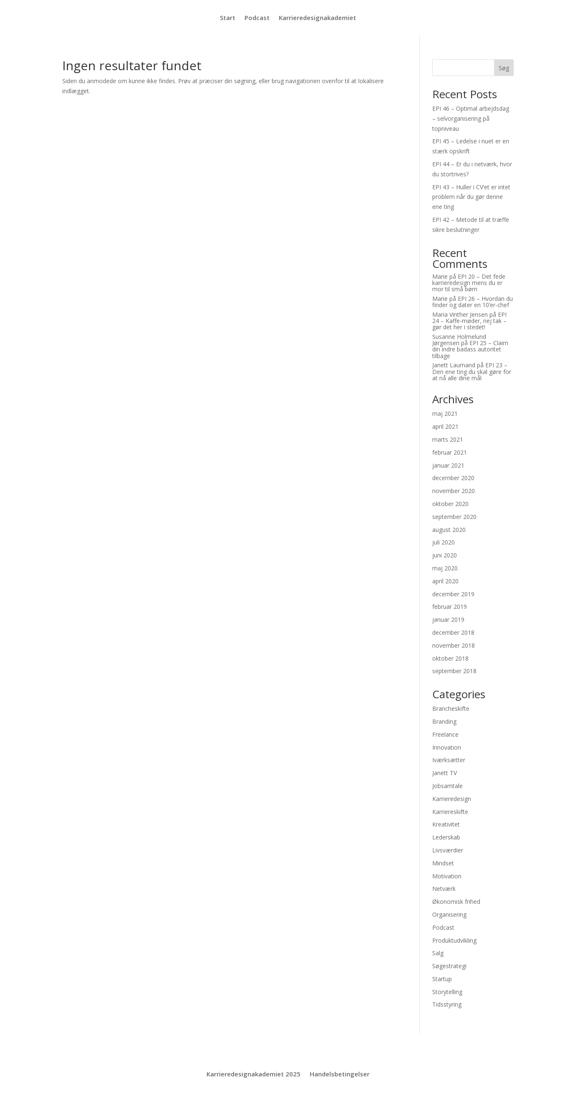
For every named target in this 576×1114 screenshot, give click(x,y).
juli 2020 (443, 542)
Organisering (449, 914)
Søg (504, 68)
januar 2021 (448, 465)
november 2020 (453, 491)
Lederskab (446, 837)
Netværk (444, 889)
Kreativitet (446, 824)
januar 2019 (448, 619)
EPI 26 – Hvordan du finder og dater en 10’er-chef (472, 302)
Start (227, 18)
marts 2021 (447, 439)
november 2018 (453, 645)
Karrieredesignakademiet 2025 (253, 1074)
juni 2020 (444, 555)
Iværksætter (448, 760)
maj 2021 (445, 413)
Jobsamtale (447, 786)
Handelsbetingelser (340, 1074)
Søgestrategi (449, 966)
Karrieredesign (451, 799)
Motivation (446, 876)
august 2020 (449, 530)
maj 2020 (445, 568)
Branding (444, 721)
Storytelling (447, 992)
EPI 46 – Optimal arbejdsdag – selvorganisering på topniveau (470, 118)
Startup (442, 979)
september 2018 (454, 671)
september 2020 (454, 517)
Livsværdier (447, 850)
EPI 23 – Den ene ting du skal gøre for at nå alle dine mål (471, 371)
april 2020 (445, 581)
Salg (437, 953)
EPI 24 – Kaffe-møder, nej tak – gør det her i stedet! (469, 320)
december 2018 (453, 632)
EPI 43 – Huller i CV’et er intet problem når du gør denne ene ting (471, 197)
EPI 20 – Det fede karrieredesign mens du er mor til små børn (468, 282)
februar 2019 (449, 606)
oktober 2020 (450, 504)
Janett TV (444, 773)
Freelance (445, 734)
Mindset (443, 863)
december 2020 (453, 478)
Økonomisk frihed (456, 901)
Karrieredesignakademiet (317, 18)
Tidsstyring (446, 1004)
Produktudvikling (454, 940)
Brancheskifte (450, 708)
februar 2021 (449, 452)
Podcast (257, 18)
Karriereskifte (450, 812)
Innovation (446, 747)
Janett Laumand (453, 365)
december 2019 (453, 594)
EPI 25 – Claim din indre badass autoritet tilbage (470, 349)
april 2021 (445, 426)
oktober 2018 (450, 658)
